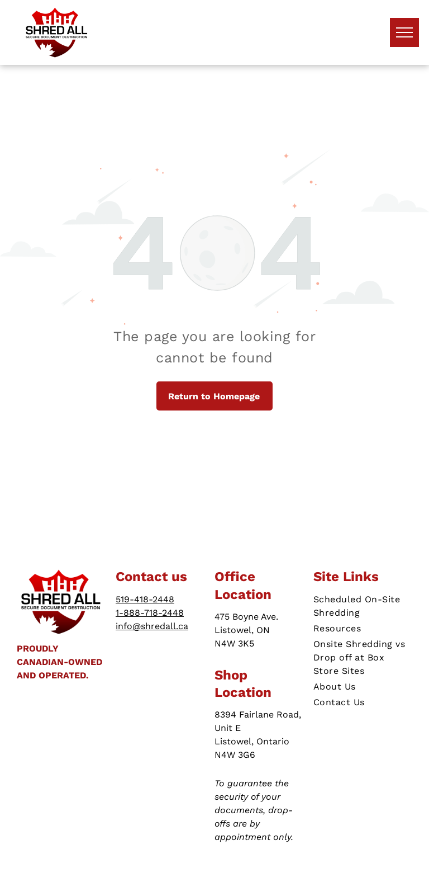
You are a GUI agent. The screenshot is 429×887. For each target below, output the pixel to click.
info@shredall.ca (152, 626)
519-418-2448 (145, 599)
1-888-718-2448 (150, 612)
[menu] (404, 32)
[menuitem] (362, 606)
